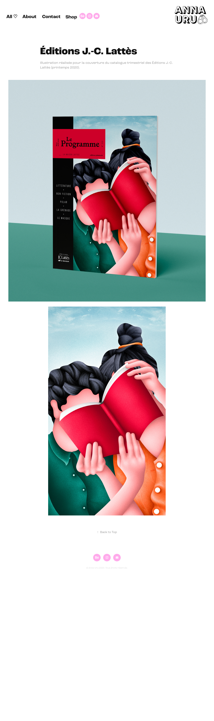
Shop (71, 17)
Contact (51, 17)
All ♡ (11, 17)
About (29, 17)
